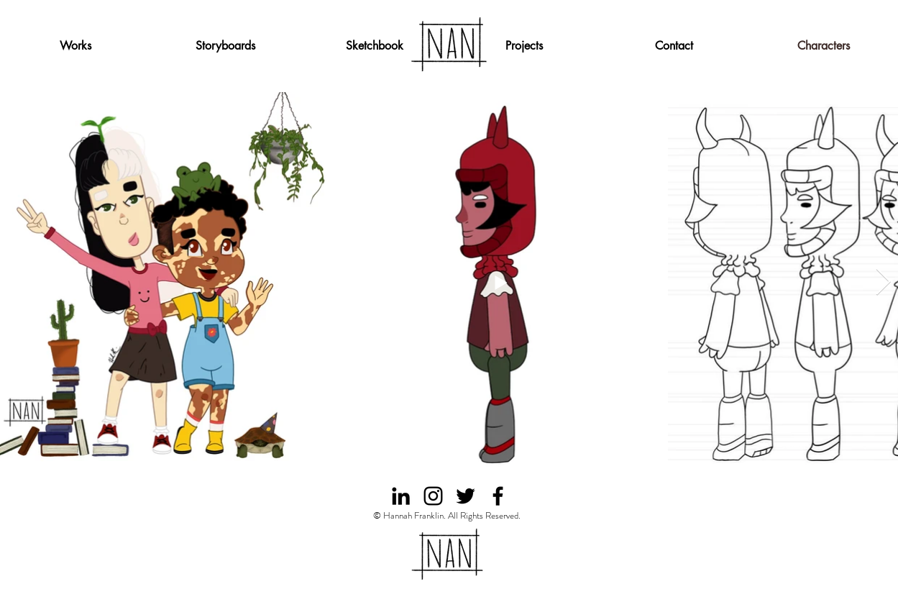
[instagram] (433, 496)
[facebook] (497, 496)
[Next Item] (883, 282)
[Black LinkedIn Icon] (400, 496)
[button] (524, 46)
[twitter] (465, 496)
